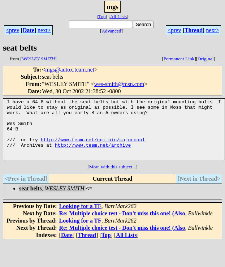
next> (44, 30)
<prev (12, 30)
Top (102, 16)
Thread (194, 30)
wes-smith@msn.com (119, 84)
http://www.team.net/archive (93, 154)
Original (205, 58)
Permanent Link (179, 58)
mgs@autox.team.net (69, 69)
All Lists (118, 16)
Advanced (111, 31)
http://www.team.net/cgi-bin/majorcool (93, 148)
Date (28, 30)
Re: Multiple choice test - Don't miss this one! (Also (122, 225)
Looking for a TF (80, 218)
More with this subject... (112, 178)
